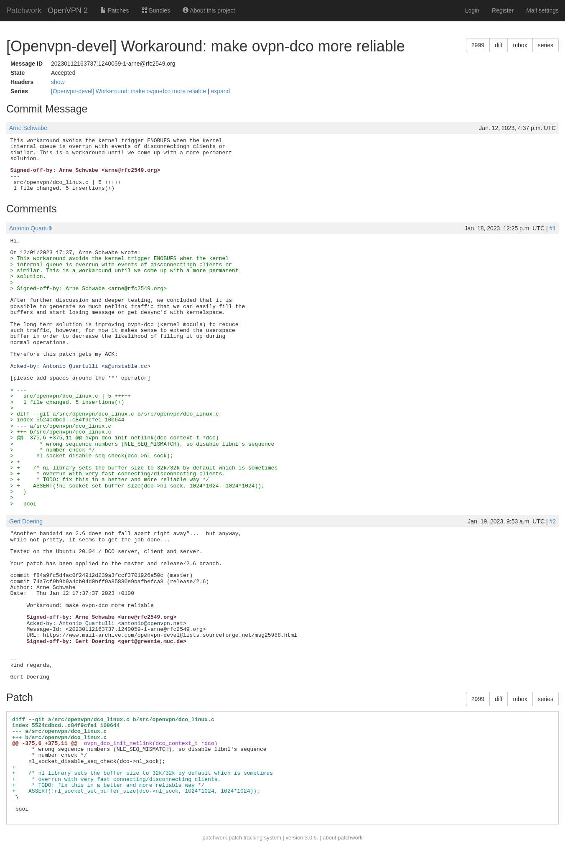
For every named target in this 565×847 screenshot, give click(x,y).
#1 (552, 228)
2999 (477, 45)
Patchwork (23, 10)
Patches (114, 10)
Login (472, 10)
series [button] (545, 45)
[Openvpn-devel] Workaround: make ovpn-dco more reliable (129, 91)
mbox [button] (520, 45)
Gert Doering (26, 521)
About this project (209, 10)
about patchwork (342, 837)
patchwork (214, 837)
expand (220, 91)
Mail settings (542, 10)
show (58, 82)
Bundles (156, 10)
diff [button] (498, 45)
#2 (552, 521)
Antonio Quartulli (31, 228)
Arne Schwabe (28, 128)
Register (503, 10)
